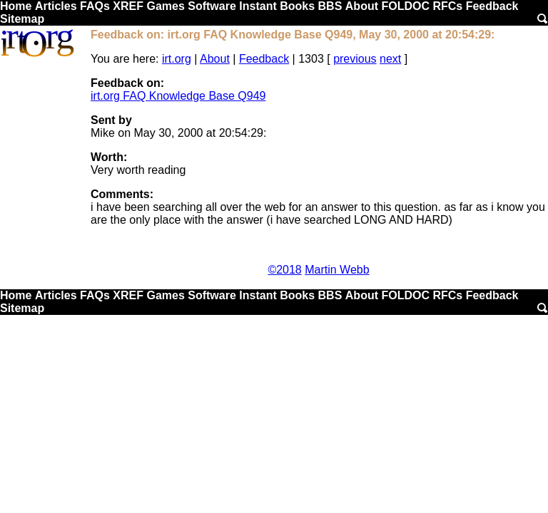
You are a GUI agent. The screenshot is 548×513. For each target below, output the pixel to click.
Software (212, 6)
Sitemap (22, 19)
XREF (128, 6)
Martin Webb (337, 270)
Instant (257, 6)
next (390, 59)
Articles (56, 6)
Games (165, 6)
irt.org (176, 59)
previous (354, 59)
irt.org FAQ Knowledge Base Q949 (178, 96)
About (361, 6)
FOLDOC (405, 6)
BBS (330, 6)
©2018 (284, 270)
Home (15, 6)
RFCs (447, 6)
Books (297, 6)
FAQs (95, 6)
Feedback (492, 6)
